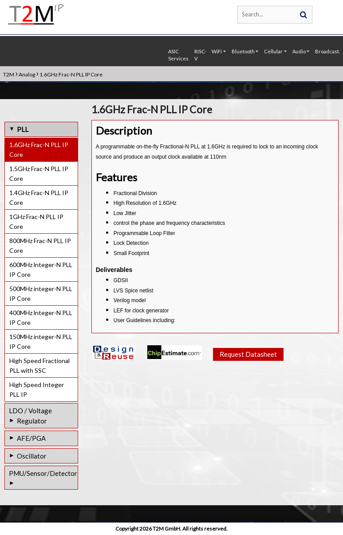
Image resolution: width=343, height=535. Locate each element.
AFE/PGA (31, 438)
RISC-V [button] (200, 55)
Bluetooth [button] (243, 51)
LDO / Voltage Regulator (30, 416)
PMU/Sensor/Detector (43, 473)
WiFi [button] (217, 51)
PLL (22, 129)
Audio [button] (299, 51)
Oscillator (32, 456)
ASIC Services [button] (178, 55)
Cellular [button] (273, 51)
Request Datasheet (248, 354)
